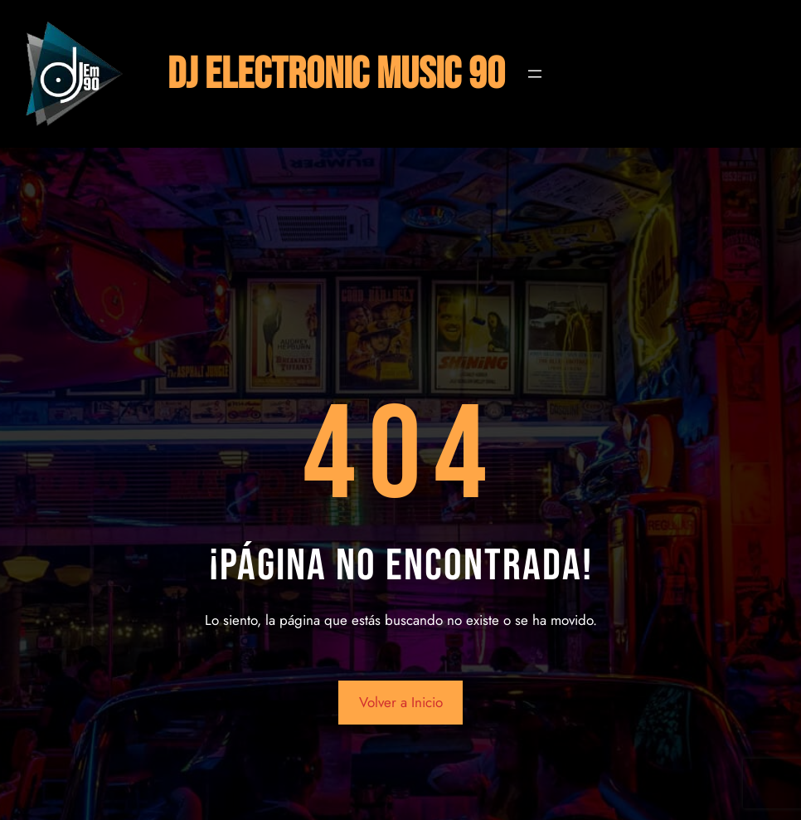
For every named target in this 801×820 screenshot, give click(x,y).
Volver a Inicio (401, 702)
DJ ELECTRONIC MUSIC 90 (336, 74)
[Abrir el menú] (535, 74)
